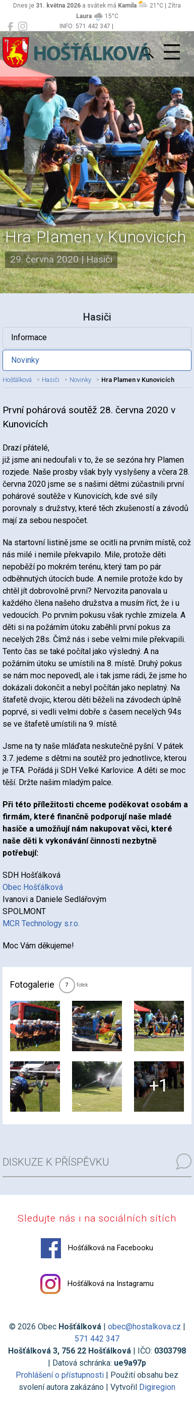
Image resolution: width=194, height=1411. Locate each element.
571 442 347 (97, 1338)
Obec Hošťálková (33, 887)
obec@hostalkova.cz (144, 1326)
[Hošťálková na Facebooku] (10, 27)
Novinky (25, 360)
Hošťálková (17, 379)
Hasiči (50, 379)
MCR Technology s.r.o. (41, 923)
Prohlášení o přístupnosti (60, 1375)
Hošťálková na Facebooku (97, 1248)
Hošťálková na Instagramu (97, 1284)
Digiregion (157, 1387)
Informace (29, 337)
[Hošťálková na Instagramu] (22, 27)
